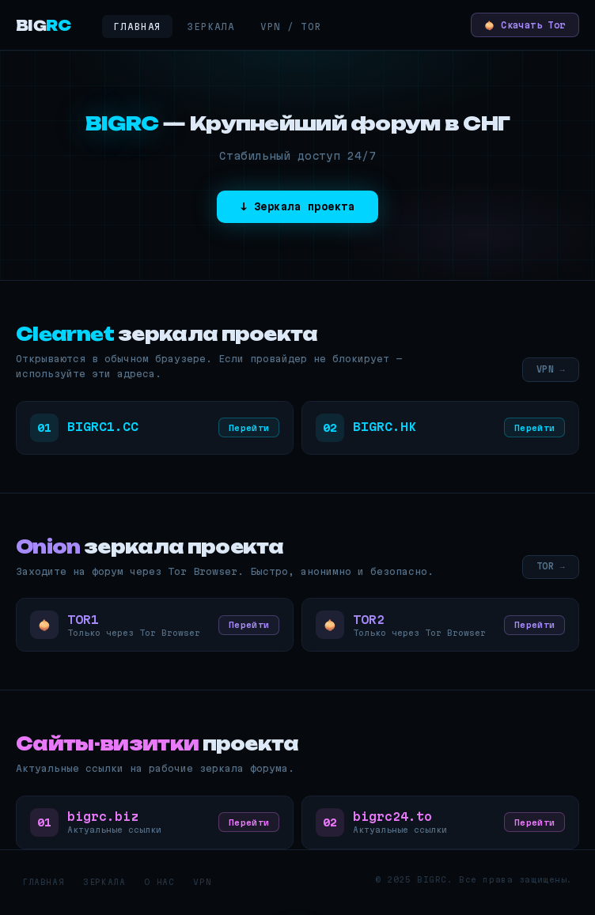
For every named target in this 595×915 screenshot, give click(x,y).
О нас (159, 887)
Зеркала (211, 26)
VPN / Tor (291, 26)
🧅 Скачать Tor (518, 25)
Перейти (247, 429)
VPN (202, 887)
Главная (137, 26)
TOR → (549, 568)
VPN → (549, 370)
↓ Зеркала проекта (297, 207)
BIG (43, 25)
